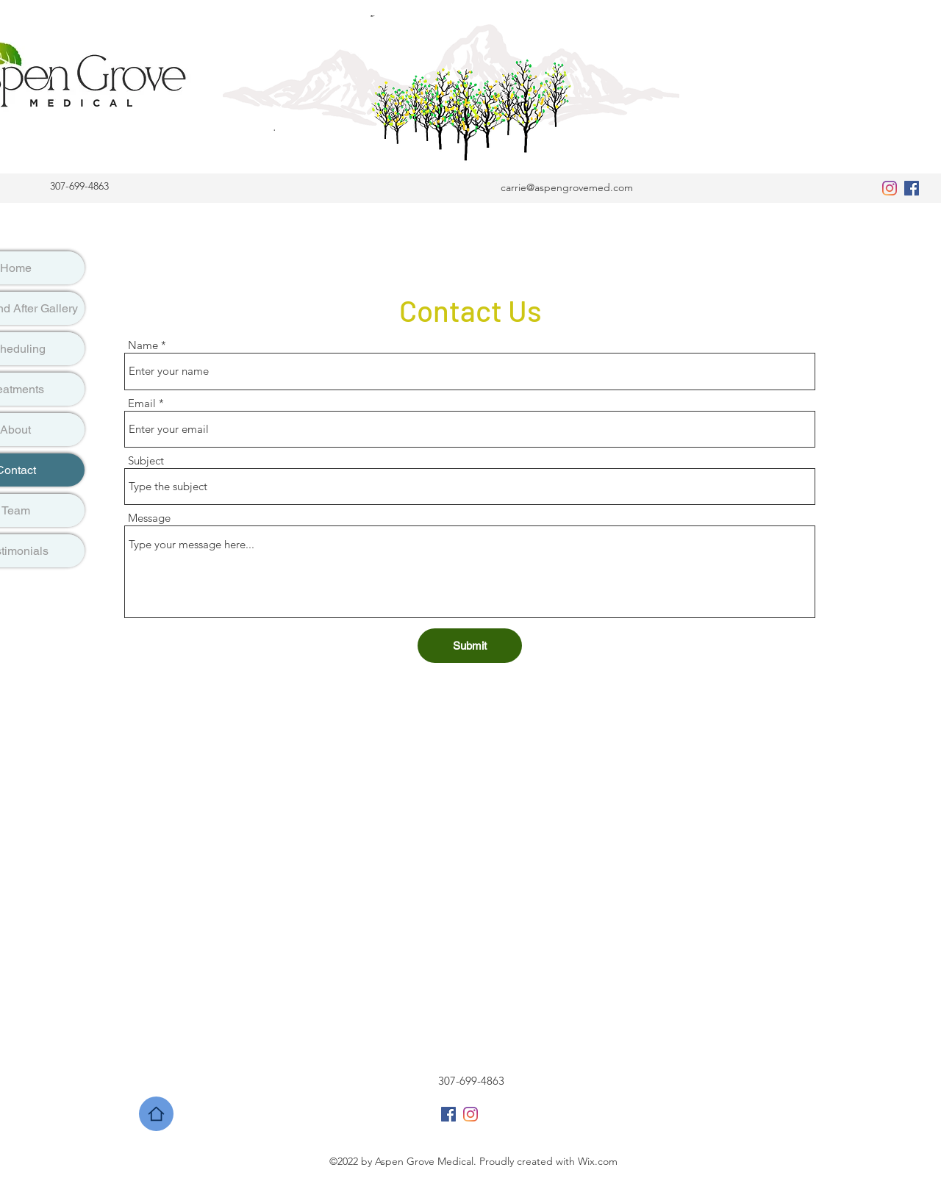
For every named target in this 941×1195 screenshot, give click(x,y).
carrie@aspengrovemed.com (567, 187)
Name (143, 345)
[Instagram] (889, 188)
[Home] (156, 1114)
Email (142, 403)
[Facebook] (911, 188)
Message (149, 517)
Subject (146, 460)
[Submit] (470, 645)
